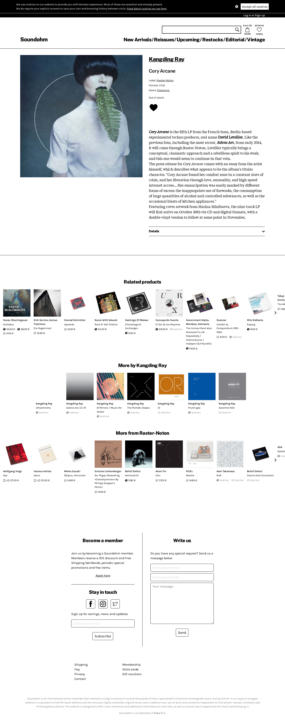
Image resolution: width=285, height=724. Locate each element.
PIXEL (189, 471)
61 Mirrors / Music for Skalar (109, 409)
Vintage (256, 40)
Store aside (130, 669)
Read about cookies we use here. (147, 8)
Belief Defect (133, 471)
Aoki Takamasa (226, 471)
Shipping (81, 664)
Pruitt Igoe (194, 407)
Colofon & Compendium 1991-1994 (228, 328)
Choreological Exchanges (133, 326)
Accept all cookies (255, 7)
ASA (279, 447)
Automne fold (227, 407)
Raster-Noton (165, 80)
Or (159, 407)
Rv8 (219, 475)
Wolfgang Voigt (12, 471)
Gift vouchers (132, 674)
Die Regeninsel (42, 328)
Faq (77, 669)
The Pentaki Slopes (138, 407)
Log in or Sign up (254, 15)
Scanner (221, 320)
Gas (5, 475)
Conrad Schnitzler (75, 320)
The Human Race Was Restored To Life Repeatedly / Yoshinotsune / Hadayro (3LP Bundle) (199, 336)
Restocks (212, 40)
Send (182, 632)
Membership (131, 664)
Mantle (190, 475)
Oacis (37, 475)
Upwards (69, 324)
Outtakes (8, 324)
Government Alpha (197, 320)
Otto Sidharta (255, 320)
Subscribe (103, 636)
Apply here (103, 575)
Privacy (79, 674)
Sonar (6, 320)
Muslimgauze (19, 320)
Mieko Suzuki (72, 471)
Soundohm (34, 39)
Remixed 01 (132, 475)
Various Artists (42, 471)
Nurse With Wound (106, 320)
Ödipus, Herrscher (75, 475)
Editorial (235, 40)
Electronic (163, 90)
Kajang (251, 324)
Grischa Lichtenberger (108, 471)
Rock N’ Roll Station (106, 324)
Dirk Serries (41, 320)
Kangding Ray (166, 59)
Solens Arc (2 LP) (76, 407)
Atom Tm (161, 471)
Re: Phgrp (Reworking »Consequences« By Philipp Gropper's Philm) (107, 481)
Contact (80, 679)
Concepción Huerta (167, 320)
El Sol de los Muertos (168, 324)
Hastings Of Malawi (136, 320)
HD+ (158, 475)
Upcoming (188, 40)
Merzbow (191, 324)
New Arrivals (137, 40)
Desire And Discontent (260, 475)
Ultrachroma (43, 407)
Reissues (164, 40)
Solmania (203, 324)
